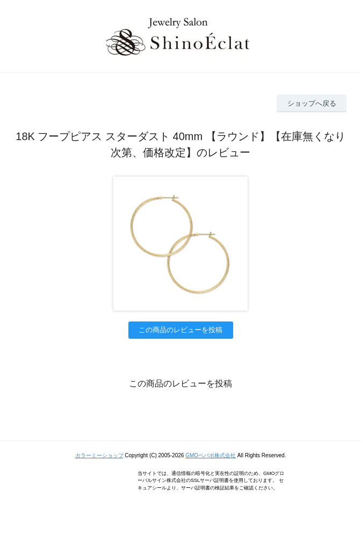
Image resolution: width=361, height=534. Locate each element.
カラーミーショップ (99, 455)
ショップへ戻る (311, 103)
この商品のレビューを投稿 (180, 330)
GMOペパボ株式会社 (210, 455)
